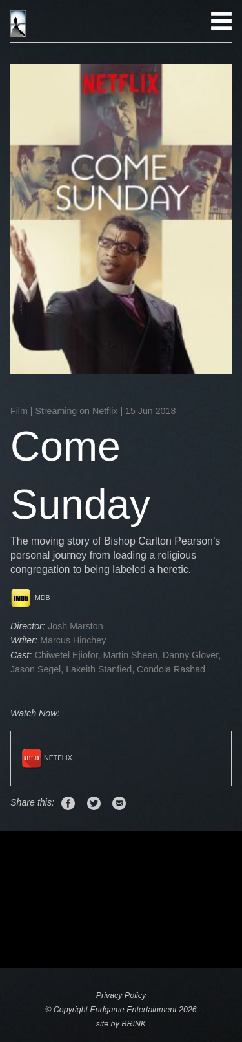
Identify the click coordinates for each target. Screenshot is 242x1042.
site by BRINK (121, 1023)
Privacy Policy (121, 995)
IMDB (30, 597)
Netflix (46, 758)
